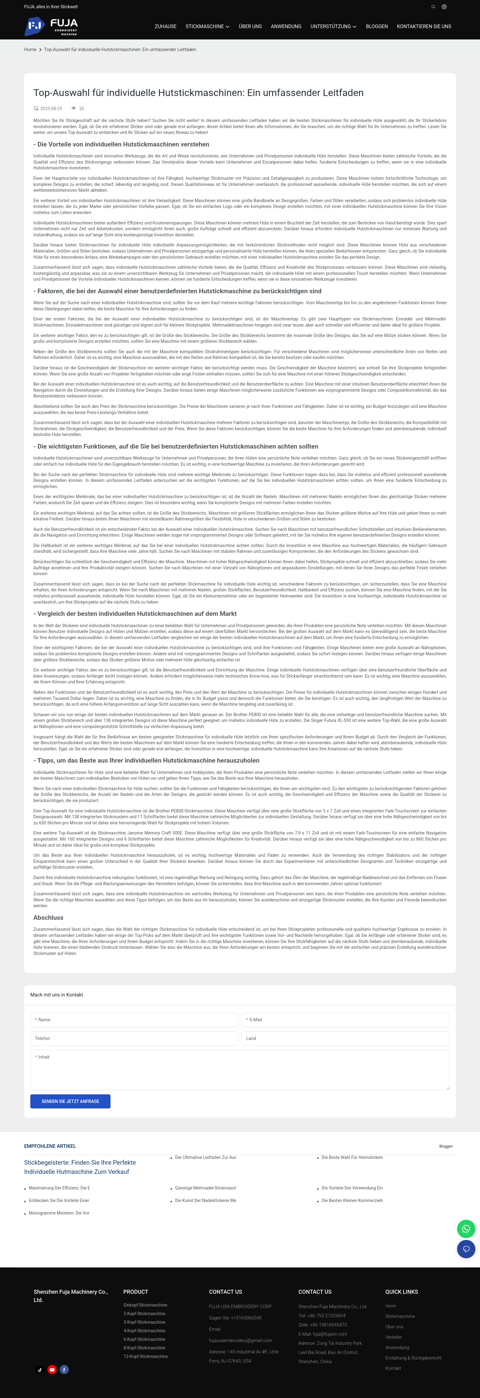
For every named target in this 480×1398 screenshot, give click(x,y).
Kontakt (393, 1368)
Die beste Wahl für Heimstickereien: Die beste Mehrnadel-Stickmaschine (352, 1157)
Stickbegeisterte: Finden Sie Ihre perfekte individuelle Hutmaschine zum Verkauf (80, 1167)
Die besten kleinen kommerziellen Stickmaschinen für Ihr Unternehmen (352, 1200)
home (30, 49)
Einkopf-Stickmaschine (145, 1305)
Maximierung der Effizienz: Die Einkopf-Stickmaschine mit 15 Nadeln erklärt (59, 1187)
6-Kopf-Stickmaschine (144, 1339)
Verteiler (393, 1337)
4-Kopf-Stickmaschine (144, 1330)
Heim (390, 1306)
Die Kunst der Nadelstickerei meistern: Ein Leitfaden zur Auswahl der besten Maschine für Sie (205, 1200)
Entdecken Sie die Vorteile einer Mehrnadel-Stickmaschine (59, 1200)
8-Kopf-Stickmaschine (144, 1347)
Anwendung (398, 1347)
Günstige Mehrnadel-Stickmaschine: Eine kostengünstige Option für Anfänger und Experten (205, 1187)
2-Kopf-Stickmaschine (144, 1313)
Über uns (394, 1327)
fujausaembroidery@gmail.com (240, 1340)
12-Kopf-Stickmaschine (146, 1356)
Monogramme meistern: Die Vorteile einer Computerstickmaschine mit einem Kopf (59, 1213)
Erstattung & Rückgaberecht (413, 1358)
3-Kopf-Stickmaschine (144, 1322)
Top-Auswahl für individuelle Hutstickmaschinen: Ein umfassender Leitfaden (120, 49)
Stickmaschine (400, 1316)
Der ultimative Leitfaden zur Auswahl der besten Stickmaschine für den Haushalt (205, 1157)
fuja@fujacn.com (330, 1334)
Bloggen (446, 1146)
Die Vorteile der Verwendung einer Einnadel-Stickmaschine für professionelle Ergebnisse (352, 1187)
